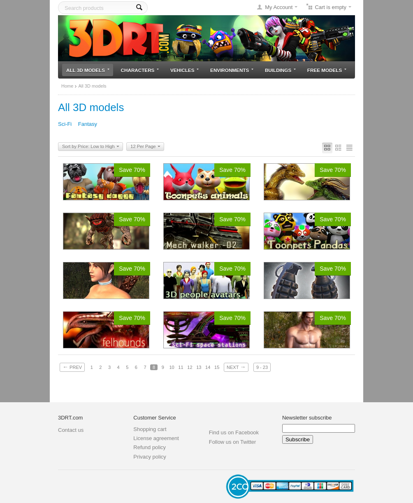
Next (236, 367)
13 (198, 367)
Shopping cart (149, 429)
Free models (326, 70)
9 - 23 (262, 367)
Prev (72, 367)
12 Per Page (145, 147)
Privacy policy (149, 457)
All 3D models (87, 70)
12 (189, 367)
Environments (231, 70)
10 (171, 367)
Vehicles (184, 70)
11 (180, 367)
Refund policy (149, 447)
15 (216, 367)
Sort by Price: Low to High (90, 147)
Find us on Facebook (234, 432)
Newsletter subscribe (307, 418)
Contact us (71, 430)
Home (67, 85)
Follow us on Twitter (232, 442)
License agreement (156, 438)
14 (207, 367)
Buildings (280, 70)
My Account (278, 7)
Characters (140, 70)
